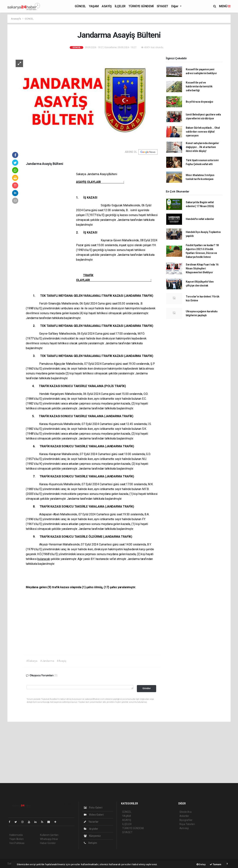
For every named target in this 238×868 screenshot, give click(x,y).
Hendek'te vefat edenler (200, 219)
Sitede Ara (185, 811)
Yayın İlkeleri (16, 839)
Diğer (175, 6)
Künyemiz (92, 835)
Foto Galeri (93, 807)
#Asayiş (61, 660)
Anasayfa (16, 18)
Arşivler (91, 828)
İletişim (90, 842)
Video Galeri (94, 814)
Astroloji (184, 828)
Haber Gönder (48, 843)
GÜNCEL (80, 6)
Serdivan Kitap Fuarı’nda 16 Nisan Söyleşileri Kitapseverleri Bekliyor (202, 268)
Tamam (215, 864)
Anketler (184, 815)
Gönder (146, 688)
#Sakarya (31, 660)
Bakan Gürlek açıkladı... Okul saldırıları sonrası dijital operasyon (203, 131)
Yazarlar (91, 821)
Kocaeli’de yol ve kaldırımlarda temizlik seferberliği (199, 86)
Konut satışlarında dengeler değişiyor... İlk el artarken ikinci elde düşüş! (202, 147)
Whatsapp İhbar (49, 839)
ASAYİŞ (107, 6)
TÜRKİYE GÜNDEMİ (141, 6)
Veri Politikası (16, 843)
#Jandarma (47, 660)
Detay (201, 864)
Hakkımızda (16, 834)
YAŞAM (94, 6)
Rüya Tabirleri (187, 824)
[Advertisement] (51, 228)
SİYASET (162, 6)
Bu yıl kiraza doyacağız (199, 101)
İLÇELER (120, 6)
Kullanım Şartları (49, 834)
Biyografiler (186, 820)
